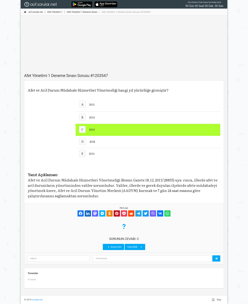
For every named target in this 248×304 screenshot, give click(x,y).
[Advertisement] (124, 42)
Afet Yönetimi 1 (55, 12)
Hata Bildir (135, 247)
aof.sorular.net (33, 12)
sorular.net (37, 299)
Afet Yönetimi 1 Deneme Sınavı (82, 12)
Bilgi (216, 299)
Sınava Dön (114, 247)
